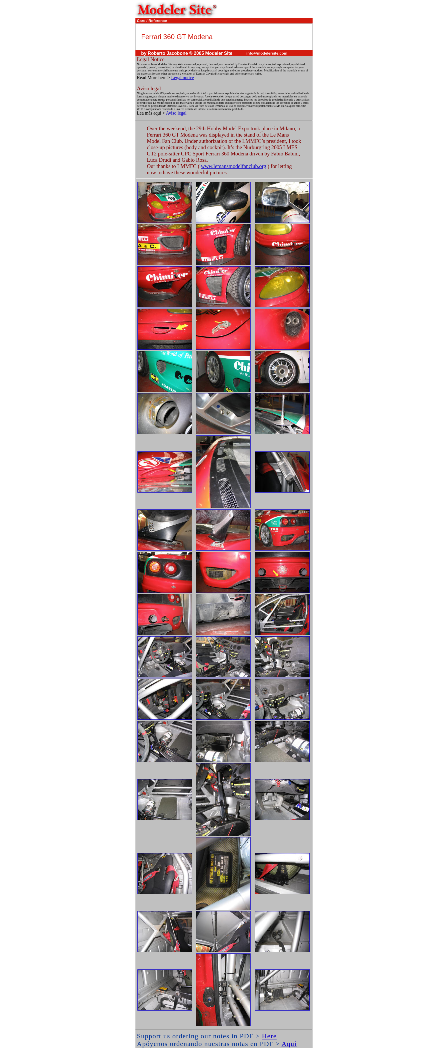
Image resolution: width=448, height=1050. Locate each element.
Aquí (289, 1043)
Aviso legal (176, 113)
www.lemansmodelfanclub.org (233, 166)
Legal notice (182, 77)
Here (269, 1036)
